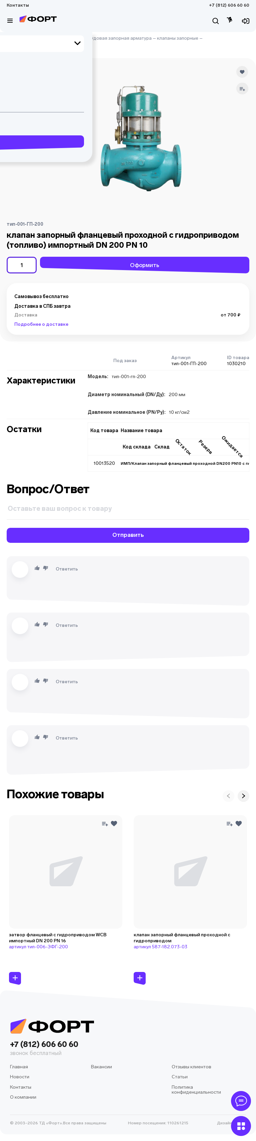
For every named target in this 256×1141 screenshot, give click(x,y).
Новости (19, 1076)
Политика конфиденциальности (196, 1090)
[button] (14, 74)
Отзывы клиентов (191, 1066)
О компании (23, 1097)
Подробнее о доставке (41, 324)
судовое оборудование (56, 38)
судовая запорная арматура (120, 38)
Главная (16, 38)
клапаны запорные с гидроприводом (47, 44)
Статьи (180, 1076)
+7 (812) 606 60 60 (229, 5)
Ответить (67, 569)
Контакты (18, 5)
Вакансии (101, 1066)
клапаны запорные (177, 38)
